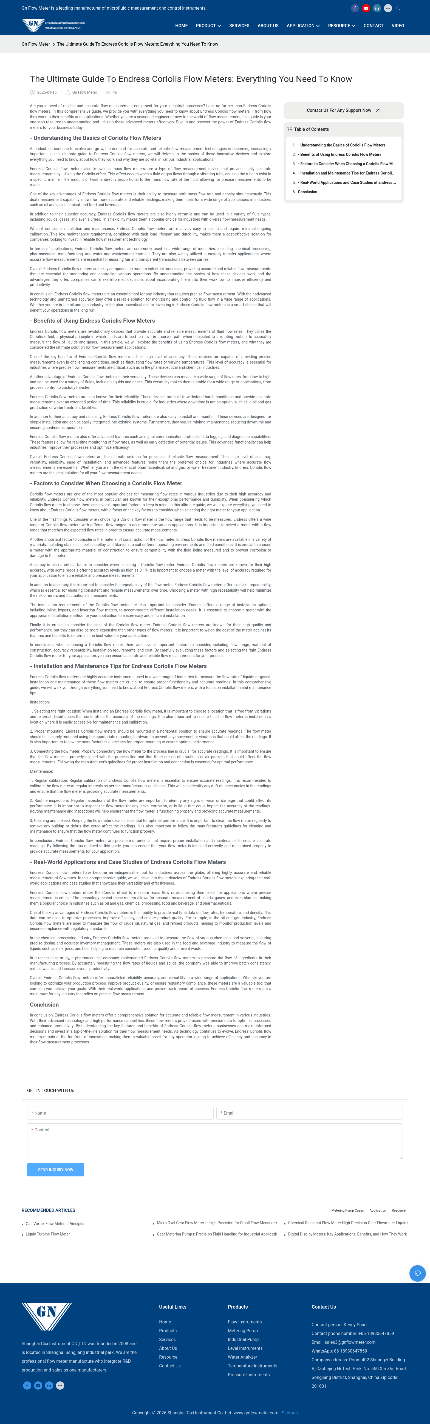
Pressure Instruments (249, 1374)
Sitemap (290, 1412)
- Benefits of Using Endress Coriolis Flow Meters (339, 154)
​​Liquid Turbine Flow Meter (48, 1234)
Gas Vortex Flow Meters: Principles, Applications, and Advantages (55, 1223)
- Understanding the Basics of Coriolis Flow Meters (342, 145)
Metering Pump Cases (348, 1210)
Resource (399, 1210)
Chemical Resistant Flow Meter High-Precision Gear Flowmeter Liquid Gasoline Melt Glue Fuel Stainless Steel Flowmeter (348, 1223)
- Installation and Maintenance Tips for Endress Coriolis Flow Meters (347, 173)
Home (165, 1322)
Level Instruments (245, 1348)
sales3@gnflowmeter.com (350, 1342)
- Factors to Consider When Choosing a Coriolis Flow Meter (347, 164)
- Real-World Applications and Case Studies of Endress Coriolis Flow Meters (347, 182)
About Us (168, 1348)
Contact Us (170, 1365)
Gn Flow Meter (36, 44)
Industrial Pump (243, 1339)
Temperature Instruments (252, 1365)
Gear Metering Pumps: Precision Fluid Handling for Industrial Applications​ (217, 1234)
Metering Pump (243, 1330)
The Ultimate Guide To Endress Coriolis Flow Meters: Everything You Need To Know (137, 44)
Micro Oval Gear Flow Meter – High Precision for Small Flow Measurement (217, 1223)
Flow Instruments (245, 1322)
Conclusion (307, 192)
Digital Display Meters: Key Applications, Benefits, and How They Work (347, 1234)
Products (168, 1330)
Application (378, 1210)
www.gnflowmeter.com (256, 1412)
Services (167, 1339)
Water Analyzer (242, 1357)
